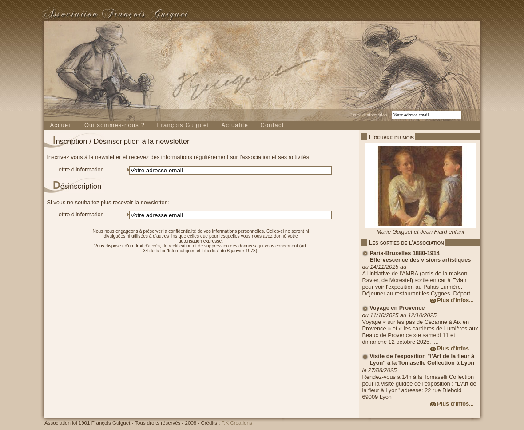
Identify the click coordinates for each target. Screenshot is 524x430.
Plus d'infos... (455, 300)
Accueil (61, 125)
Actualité (235, 125)
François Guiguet (183, 125)
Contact (272, 125)
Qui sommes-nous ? (114, 125)
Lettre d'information (368, 114)
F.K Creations (237, 423)
